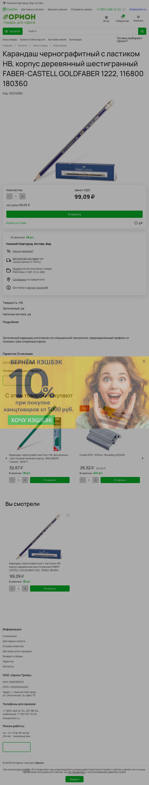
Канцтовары (10, 39)
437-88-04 (32, 710)
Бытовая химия (57, 39)
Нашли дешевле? (23, 251)
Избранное (122, 18)
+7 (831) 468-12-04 (108, 9)
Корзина (138, 20)
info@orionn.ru (137, 9)
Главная (7, 45)
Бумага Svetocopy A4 (33, 39)
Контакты (8, 666)
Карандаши (60, 45)
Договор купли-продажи (17, 651)
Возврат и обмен (13, 656)
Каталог (23, 45)
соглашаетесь (76, 772)
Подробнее (11, 322)
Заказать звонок (57, 9)
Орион (39, 762)
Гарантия (8, 661)
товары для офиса (19, 22)
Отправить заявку (81, 9)
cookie (26, 769)
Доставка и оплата (32, 9)
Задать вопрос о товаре (19, 362)
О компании (10, 636)
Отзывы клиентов (13, 646)
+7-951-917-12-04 (27, 714)
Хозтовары (75, 39)
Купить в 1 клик (16, 223)
